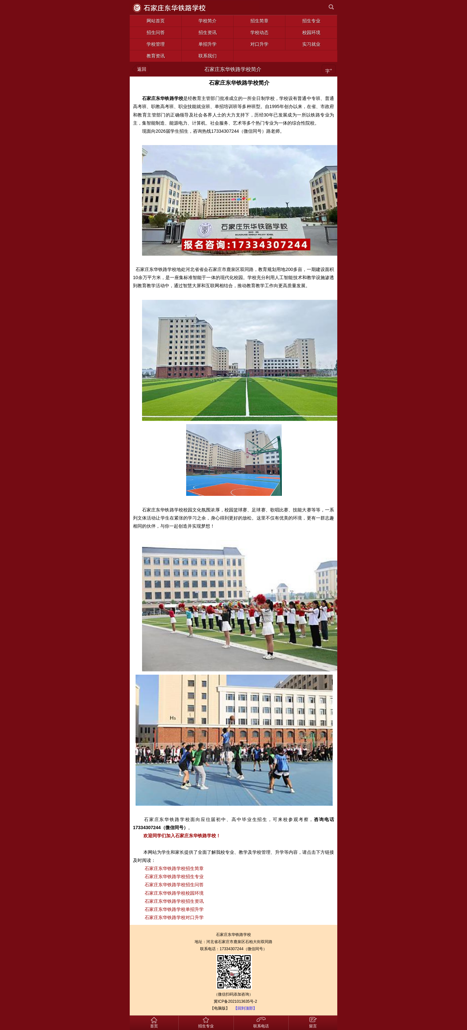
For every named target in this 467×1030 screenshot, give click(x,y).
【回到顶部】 (245, 1008)
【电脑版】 (220, 1008)
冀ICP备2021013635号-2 (235, 1001)
